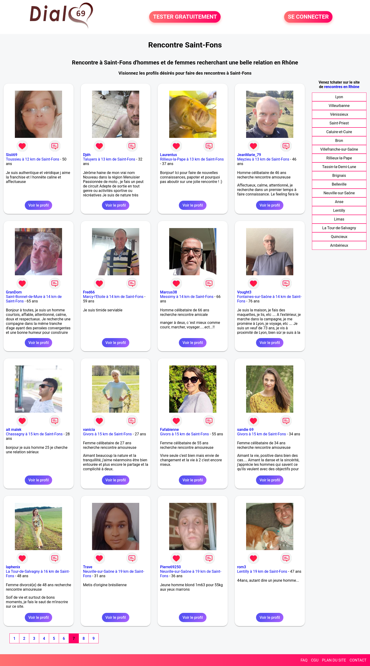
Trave (87, 567)
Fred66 (89, 292)
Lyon (339, 97)
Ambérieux (339, 245)
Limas (339, 219)
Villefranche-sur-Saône (339, 149)
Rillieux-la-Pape (339, 158)
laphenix (13, 567)
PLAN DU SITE (334, 660)
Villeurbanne (339, 105)
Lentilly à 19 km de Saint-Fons (262, 571)
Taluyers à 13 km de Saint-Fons (109, 159)
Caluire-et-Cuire (339, 132)
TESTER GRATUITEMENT (185, 17)
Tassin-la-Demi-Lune (339, 167)
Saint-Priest (339, 123)
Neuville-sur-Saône (339, 193)
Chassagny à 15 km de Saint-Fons (34, 434)
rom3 (241, 567)
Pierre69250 (170, 567)
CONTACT (357, 660)
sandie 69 (245, 429)
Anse (339, 201)
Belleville (339, 184)
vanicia (89, 429)
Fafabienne (169, 429)
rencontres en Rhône (341, 87)
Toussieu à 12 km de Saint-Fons (32, 159)
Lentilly (339, 210)
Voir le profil (38, 205)
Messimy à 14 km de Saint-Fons (186, 296)
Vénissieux (339, 114)
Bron (339, 140)
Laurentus (168, 155)
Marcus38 (168, 292)
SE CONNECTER (308, 17)
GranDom (14, 292)
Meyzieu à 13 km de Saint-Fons (263, 159)
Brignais (339, 175)
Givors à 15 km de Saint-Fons (107, 434)
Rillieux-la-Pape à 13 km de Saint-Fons (192, 159)
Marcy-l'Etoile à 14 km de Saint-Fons (113, 296)
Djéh (87, 155)
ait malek (13, 429)
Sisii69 (11, 155)
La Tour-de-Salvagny (339, 228)
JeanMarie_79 (249, 155)
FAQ (304, 660)
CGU (315, 660)
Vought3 (244, 292)
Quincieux (339, 236)
